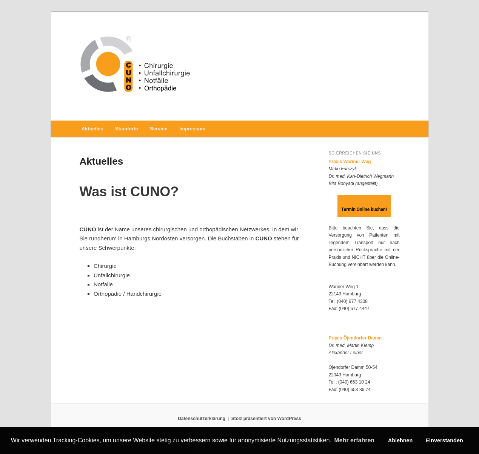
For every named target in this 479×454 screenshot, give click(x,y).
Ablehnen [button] (400, 440)
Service (158, 128)
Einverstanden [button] (444, 440)
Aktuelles (92, 128)
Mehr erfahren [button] (354, 440)
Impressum (192, 128)
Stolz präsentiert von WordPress (266, 418)
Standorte (126, 128)
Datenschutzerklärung (201, 418)
